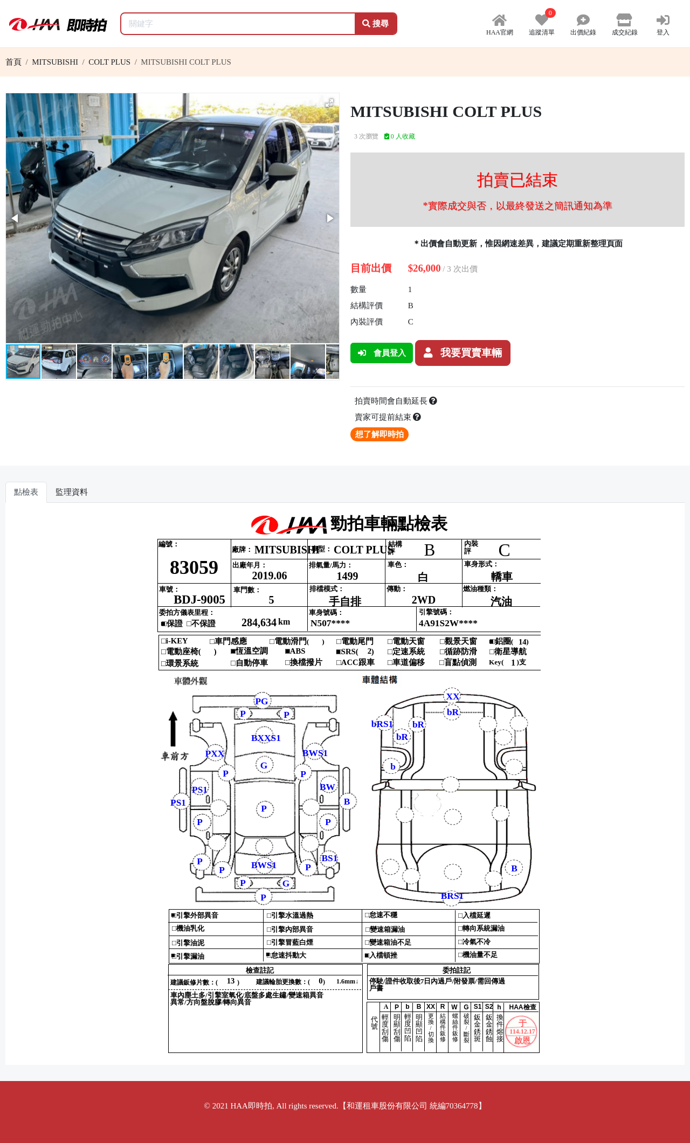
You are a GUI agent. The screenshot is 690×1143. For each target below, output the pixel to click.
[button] (329, 103)
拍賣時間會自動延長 (396, 401)
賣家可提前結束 (388, 417)
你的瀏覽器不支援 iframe (345, 788)
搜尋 (375, 23)
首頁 (13, 62)
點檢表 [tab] (26, 492)
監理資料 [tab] (72, 492)
